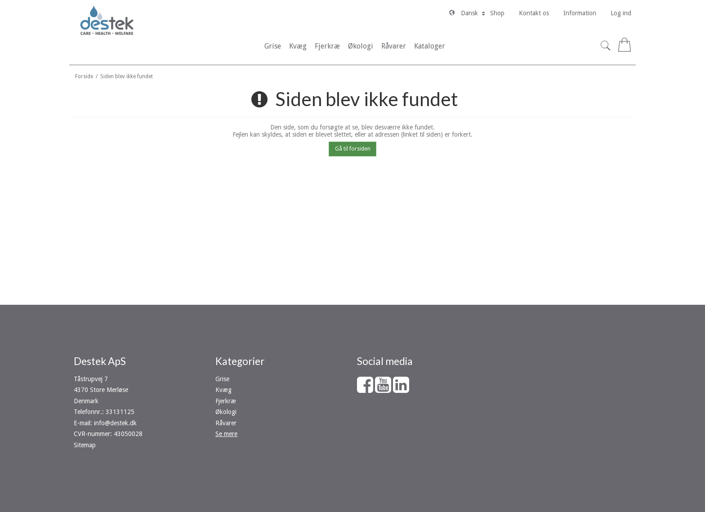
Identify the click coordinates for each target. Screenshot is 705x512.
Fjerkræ (225, 401)
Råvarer (225, 423)
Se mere (226, 433)
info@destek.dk (115, 423)
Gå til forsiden (352, 149)
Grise (222, 379)
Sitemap (85, 445)
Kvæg (223, 389)
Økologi (225, 411)
